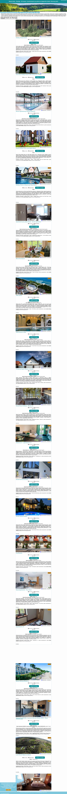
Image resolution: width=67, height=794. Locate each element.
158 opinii (38, 46)
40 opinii (38, 524)
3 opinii (41, 119)
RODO (11, 788)
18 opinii (40, 377)
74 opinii (49, 727)
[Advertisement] (33, 654)
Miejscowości (15, 12)
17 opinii (37, 635)
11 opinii (40, 598)
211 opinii (36, 303)
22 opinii (40, 414)
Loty (20, 12)
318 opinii (38, 340)
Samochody (26, 12)
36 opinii (43, 230)
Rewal (49, 20)
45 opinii (37, 561)
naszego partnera (37, 87)
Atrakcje (31, 12)
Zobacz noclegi (34, 43)
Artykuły (37, 12)
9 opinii (39, 689)
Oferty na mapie (9, 12)
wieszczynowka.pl (64, 0)
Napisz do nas (45, 792)
